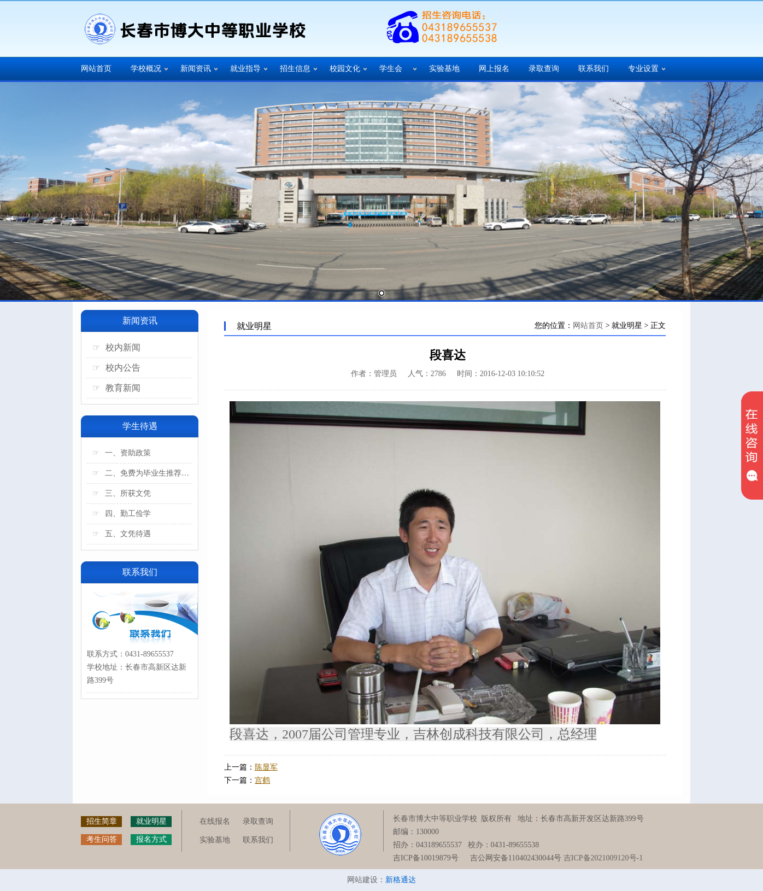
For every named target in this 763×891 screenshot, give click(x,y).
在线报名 (214, 821)
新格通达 (400, 880)
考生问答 (101, 839)
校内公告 (116, 367)
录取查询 (544, 69)
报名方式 (151, 839)
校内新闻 (116, 347)
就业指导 (245, 69)
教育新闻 (116, 387)
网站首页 (96, 69)
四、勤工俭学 (121, 513)
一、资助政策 (121, 453)
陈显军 (266, 767)
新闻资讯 (195, 69)
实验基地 (444, 69)
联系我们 (593, 69)
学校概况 (146, 69)
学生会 (390, 69)
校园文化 (345, 69)
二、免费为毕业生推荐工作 (142, 473)
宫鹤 (262, 780)
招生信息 (295, 69)
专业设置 (643, 69)
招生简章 (101, 821)
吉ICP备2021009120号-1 (603, 858)
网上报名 (494, 69)
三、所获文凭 (121, 493)
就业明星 (151, 821)
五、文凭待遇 (121, 534)
